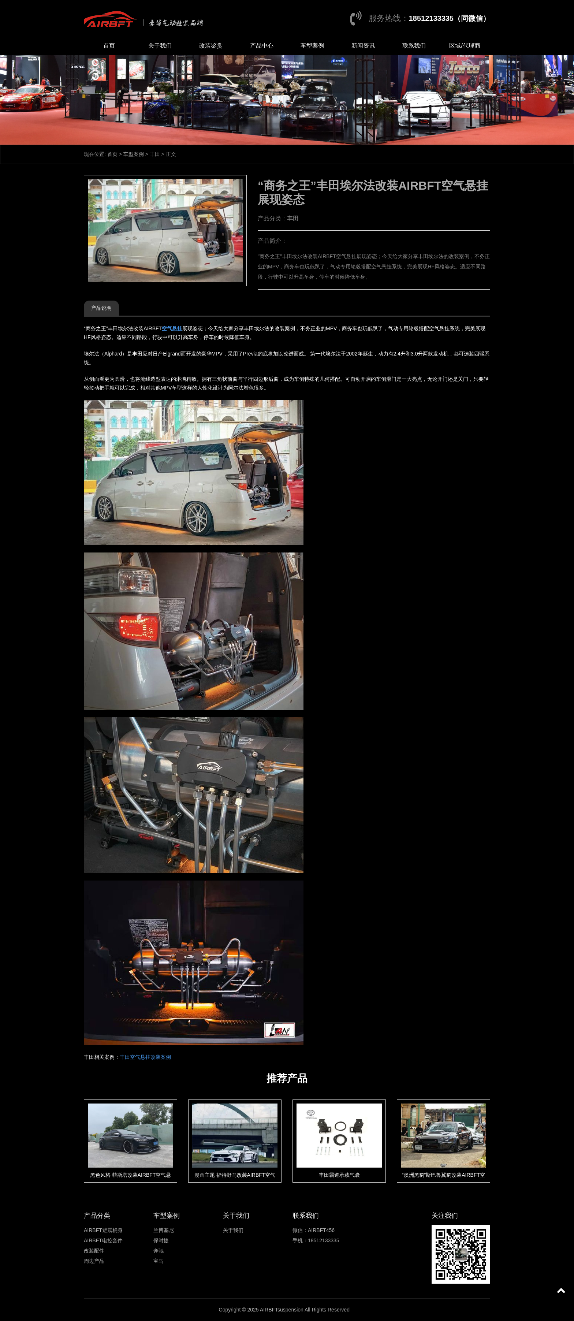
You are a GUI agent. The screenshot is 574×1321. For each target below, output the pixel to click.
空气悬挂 (172, 328)
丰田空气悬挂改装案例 (145, 1057)
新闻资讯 (363, 45)
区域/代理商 (464, 45)
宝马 (158, 1261)
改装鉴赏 (211, 45)
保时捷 (161, 1240)
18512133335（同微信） (449, 18)
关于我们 (160, 45)
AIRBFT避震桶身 (103, 1230)
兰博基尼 (163, 1230)
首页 (109, 45)
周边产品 (94, 1261)
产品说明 (101, 308)
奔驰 (158, 1251)
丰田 (155, 154)
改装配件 (94, 1251)
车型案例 (312, 45)
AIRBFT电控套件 (103, 1240)
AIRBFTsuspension (281, 1310)
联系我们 (414, 45)
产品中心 (261, 45)
